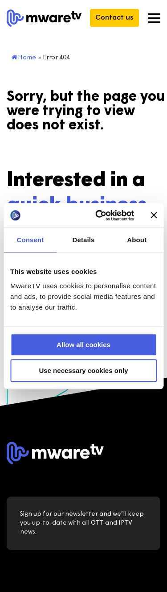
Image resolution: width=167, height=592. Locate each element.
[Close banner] (154, 215)
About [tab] (137, 240)
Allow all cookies (83, 344)
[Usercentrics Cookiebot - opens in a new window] (99, 215)
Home (24, 57)
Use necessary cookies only (83, 370)
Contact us (114, 17)
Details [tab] (84, 240)
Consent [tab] (30, 240)
